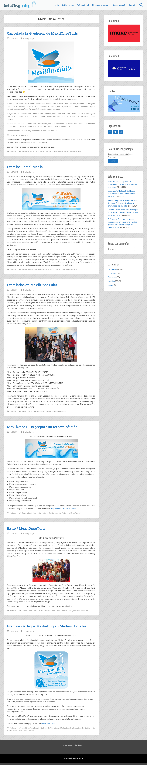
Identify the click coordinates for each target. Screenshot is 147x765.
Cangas (24, 513)
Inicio (57, 5)
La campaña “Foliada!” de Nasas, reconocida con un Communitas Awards (121, 194)
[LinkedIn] (121, 132)
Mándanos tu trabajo (100, 5)
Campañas (112, 269)
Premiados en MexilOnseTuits (32, 285)
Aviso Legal (67, 745)
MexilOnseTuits (75, 151)
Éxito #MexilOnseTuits (26, 528)
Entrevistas (112, 273)
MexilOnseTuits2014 (74, 513)
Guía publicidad (83, 5)
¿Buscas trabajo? (118, 5)
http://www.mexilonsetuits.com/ (64, 508)
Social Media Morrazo (26, 731)
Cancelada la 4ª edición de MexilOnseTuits (42, 33)
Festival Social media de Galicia (57, 151)
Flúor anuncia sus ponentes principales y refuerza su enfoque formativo (122, 184)
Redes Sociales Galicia (42, 411)
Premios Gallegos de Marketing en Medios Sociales (53, 728)
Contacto (132, 5)
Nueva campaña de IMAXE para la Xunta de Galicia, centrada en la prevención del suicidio (122, 203)
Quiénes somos (68, 5)
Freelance (112, 277)
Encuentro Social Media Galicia (33, 151)
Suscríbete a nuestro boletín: (120, 154)
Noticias (13, 151)
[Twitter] (115, 132)
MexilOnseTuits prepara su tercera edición (42, 427)
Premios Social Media (25, 167)
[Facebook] (110, 132)
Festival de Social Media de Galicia (41, 513)
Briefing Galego (28, 38)
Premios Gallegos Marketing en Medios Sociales (46, 626)
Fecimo (24, 269)
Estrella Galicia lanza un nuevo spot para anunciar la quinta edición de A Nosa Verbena (123, 212)
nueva (110, 285)
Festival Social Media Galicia (38, 269)
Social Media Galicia (69, 269)
